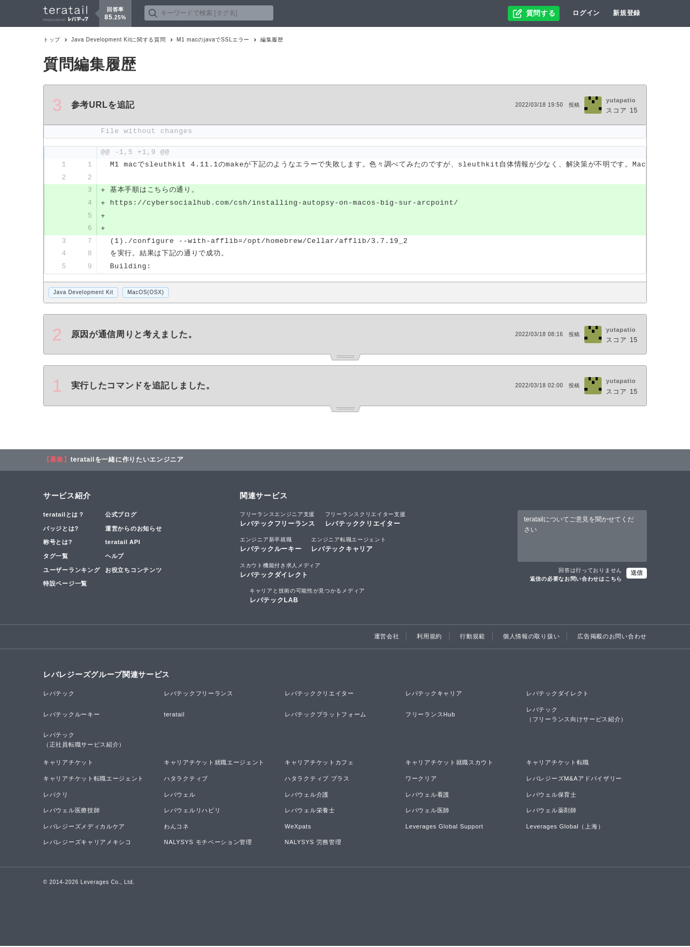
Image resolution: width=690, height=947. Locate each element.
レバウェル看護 (427, 795)
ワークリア (421, 779)
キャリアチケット (68, 764)
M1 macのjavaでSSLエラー (213, 40)
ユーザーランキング (71, 571)
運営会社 (386, 638)
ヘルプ (114, 557)
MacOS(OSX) (145, 293)
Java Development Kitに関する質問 (118, 40)
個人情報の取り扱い (531, 638)
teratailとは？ (64, 516)
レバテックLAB (307, 596)
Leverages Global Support (444, 827)
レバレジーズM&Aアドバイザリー (574, 779)
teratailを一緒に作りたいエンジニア (127, 461)
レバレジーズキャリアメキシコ (87, 843)
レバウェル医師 (427, 812)
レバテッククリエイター (365, 520)
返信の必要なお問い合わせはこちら (576, 580)
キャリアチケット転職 (557, 764)
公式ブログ (121, 516)
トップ (51, 40)
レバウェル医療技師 (71, 812)
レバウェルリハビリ (192, 812)
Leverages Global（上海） (565, 827)
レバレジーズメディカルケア (84, 827)
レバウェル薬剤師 (551, 812)
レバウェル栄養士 (310, 812)
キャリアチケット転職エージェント (93, 779)
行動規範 (472, 638)
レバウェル (180, 795)
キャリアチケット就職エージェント (214, 764)
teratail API (122, 543)
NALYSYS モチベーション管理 (208, 843)
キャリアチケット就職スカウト (449, 764)
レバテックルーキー (270, 545)
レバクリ (55, 795)
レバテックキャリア (348, 545)
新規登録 (626, 13)
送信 (637, 573)
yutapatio (621, 100)
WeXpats (298, 827)
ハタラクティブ (186, 779)
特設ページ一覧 (65, 585)
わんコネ (176, 827)
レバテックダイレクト (280, 571)
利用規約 (429, 638)
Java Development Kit (83, 293)
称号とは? (57, 543)
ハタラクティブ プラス (317, 779)
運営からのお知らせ (133, 529)
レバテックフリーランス (277, 520)
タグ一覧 (55, 557)
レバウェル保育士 (551, 795)
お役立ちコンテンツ (133, 571)
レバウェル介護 (307, 795)
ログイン (586, 13)
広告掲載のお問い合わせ (612, 638)
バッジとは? (61, 529)
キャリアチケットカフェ (319, 764)
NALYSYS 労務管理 (313, 843)
